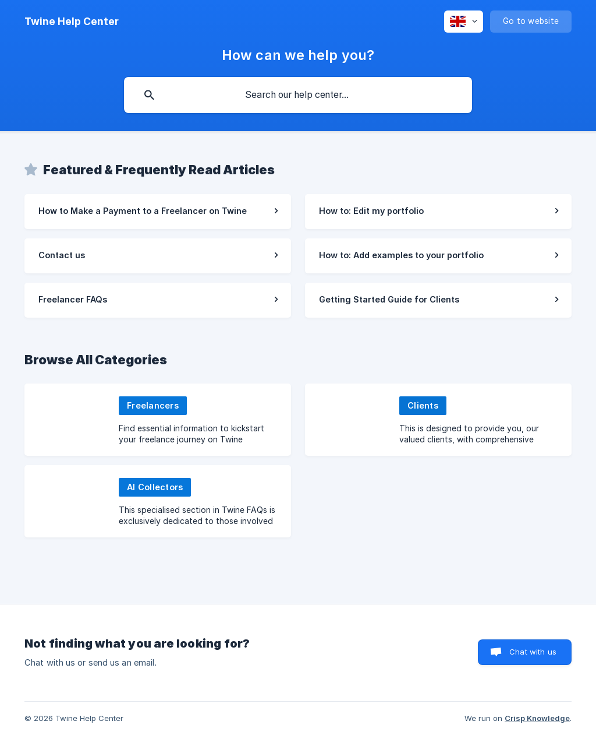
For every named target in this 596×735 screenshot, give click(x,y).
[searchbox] (298, 95)
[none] (71, 21)
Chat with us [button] (532, 651)
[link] (157, 211)
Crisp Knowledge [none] (537, 718)
